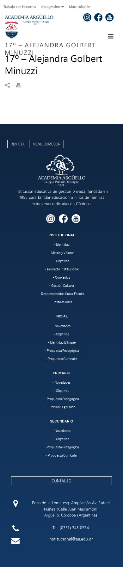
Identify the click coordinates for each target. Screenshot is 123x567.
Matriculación (79, 6)
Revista (18, 144)
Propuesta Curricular (62, 359)
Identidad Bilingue (63, 342)
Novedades (63, 326)
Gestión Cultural (62, 285)
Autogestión (52, 6)
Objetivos (62, 261)
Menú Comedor (46, 144)
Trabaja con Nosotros (19, 6)
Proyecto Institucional (62, 269)
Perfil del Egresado (63, 407)
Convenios (62, 277)
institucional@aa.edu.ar (70, 539)
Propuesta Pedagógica (63, 350)
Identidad (63, 244)
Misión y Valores (62, 253)
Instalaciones (62, 302)
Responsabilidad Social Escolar (62, 294)
